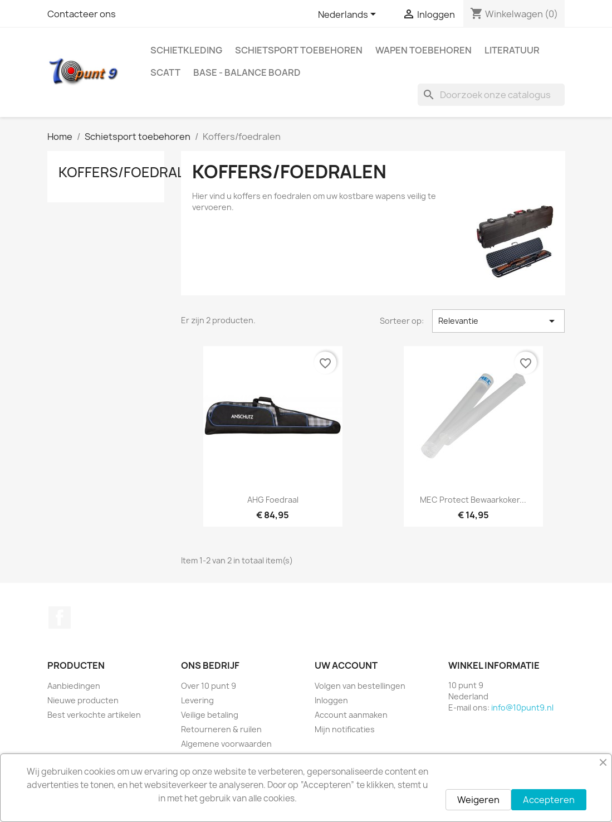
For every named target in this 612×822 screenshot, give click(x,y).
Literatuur (512, 50)
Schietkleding (186, 50)
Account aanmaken (351, 714)
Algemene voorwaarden (226, 743)
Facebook (59, 617)
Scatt (165, 72)
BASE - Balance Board (247, 72)
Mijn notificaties (345, 729)
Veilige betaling (209, 714)
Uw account (346, 665)
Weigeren (478, 800)
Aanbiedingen (73, 685)
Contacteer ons (81, 14)
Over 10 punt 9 (208, 685)
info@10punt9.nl (522, 707)
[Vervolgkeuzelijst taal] (349, 15)
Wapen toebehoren (423, 50)
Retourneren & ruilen (221, 729)
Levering (197, 700)
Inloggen (331, 700)
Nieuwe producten (83, 700)
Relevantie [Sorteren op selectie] (498, 321)
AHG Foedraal (272, 499)
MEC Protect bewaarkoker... (473, 499)
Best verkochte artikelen (94, 714)
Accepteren (549, 800)
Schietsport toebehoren (299, 50)
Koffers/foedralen (130, 172)
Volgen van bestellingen (360, 685)
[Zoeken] (491, 95)
